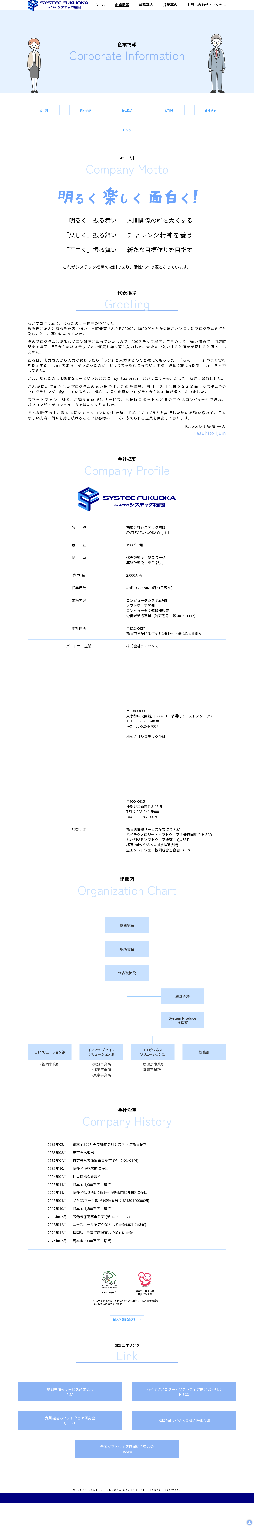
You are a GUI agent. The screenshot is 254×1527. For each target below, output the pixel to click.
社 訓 (58, 118)
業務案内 (146, 7)
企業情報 (122, 7)
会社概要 (196, 118)
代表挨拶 (127, 118)
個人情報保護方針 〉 (128, 1335)
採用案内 (170, 7)
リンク (196, 142)
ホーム (99, 7)
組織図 (58, 142)
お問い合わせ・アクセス (206, 7)
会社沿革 (127, 142)
